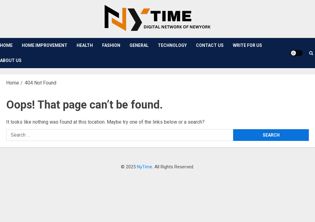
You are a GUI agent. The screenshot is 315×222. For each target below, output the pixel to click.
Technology (172, 45)
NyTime (144, 167)
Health (85, 45)
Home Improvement (44, 45)
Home (6, 45)
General (139, 45)
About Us (11, 60)
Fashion (111, 45)
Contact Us (210, 45)
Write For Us (247, 45)
